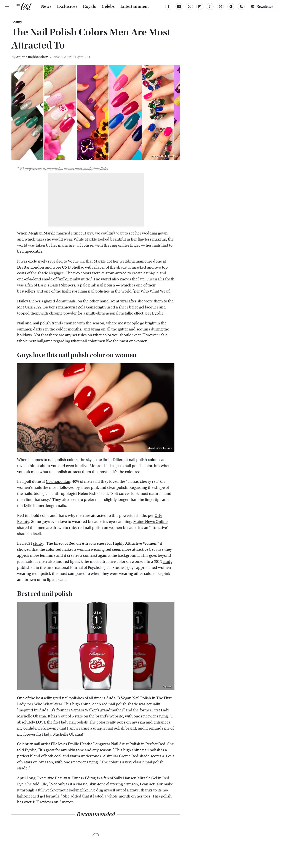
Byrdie (157, 313)
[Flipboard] (199, 6)
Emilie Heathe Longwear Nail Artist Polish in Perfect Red (116, 744)
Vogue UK (76, 261)
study (38, 543)
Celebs (108, 6)
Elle (43, 784)
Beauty (16, 22)
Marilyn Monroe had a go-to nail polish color (113, 466)
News (46, 6)
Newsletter (262, 7)
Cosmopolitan (58, 481)
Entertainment (134, 6)
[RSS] (241, 6)
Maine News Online (150, 521)
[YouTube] (179, 6)
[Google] (230, 6)
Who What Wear (155, 291)
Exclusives (67, 6)
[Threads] (220, 6)
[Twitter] (189, 6)
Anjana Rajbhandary (32, 57)
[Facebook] (168, 6)
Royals (89, 6)
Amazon (167, 686)
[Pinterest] (210, 6)
